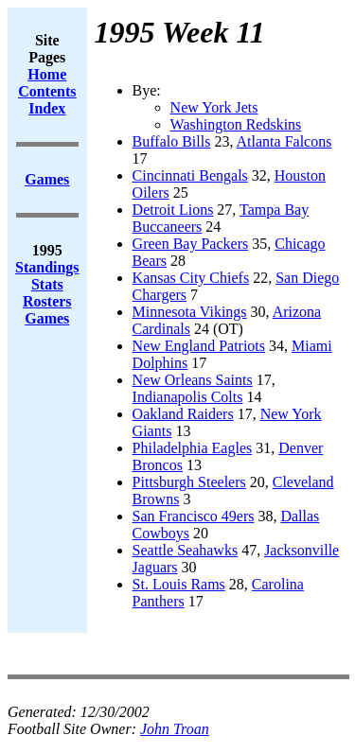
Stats (47, 284)
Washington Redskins (236, 124)
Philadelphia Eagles (193, 448)
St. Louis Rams (179, 584)
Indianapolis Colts (188, 397)
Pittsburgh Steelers (189, 482)
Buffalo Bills (172, 141)
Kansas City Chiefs (191, 278)
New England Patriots (199, 346)
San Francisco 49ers (194, 516)
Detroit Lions (173, 209)
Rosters (47, 301)
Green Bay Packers (191, 244)
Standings (47, 267)
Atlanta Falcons (284, 141)
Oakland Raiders (183, 414)
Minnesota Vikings (190, 312)
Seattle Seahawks (186, 550)
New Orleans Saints (193, 380)
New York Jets (214, 107)
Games (47, 318)
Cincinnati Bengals (190, 175)
